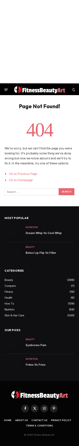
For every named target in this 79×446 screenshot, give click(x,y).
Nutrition (10, 309)
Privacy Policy (61, 420)
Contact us (39, 420)
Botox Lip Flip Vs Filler (41, 252)
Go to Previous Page (23, 174)
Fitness (9, 291)
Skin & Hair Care (14, 315)
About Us (21, 420)
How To (9, 303)
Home (7, 420)
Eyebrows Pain (36, 345)
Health (8, 297)
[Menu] (6, 90)
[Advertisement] (39, 41)
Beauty (9, 279)
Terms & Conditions (39, 425)
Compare (10, 285)
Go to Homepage (21, 180)
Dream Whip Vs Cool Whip (44, 233)
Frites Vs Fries (36, 364)
